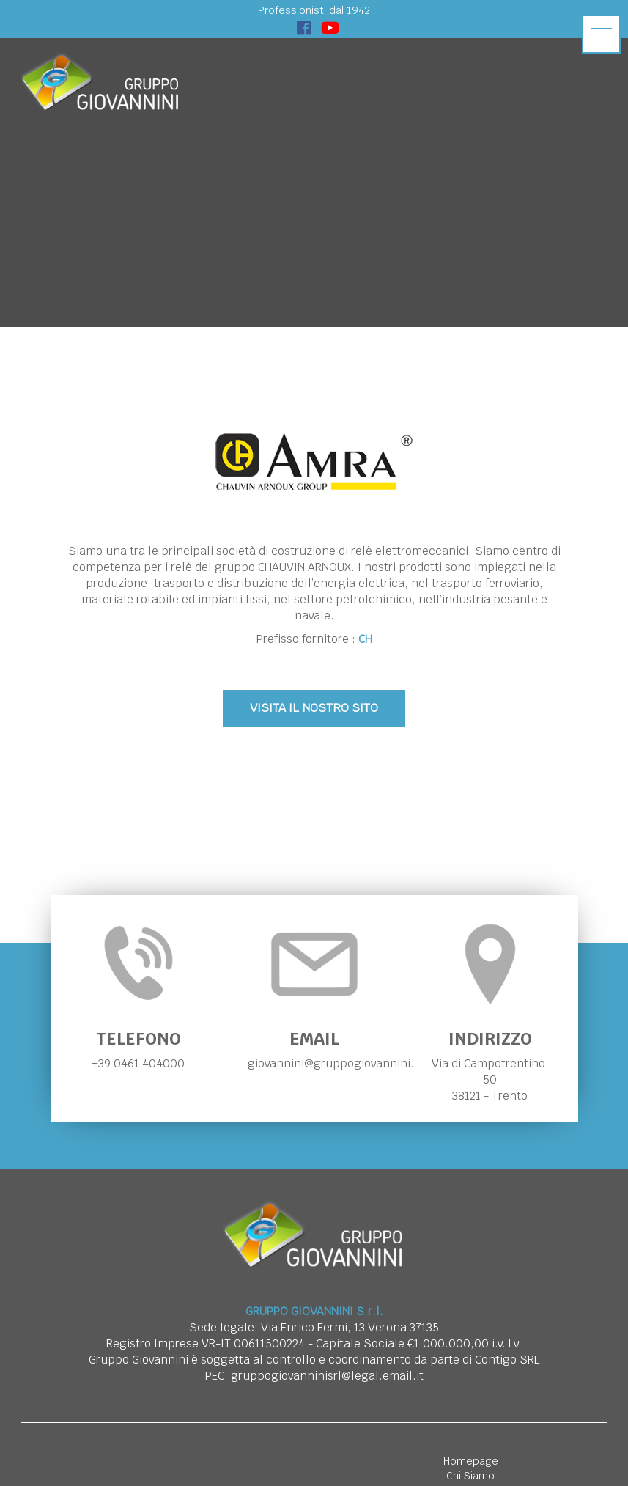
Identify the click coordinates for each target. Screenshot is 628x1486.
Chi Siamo (470, 1475)
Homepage (470, 1461)
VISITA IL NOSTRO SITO (314, 708)
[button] (601, 34)
